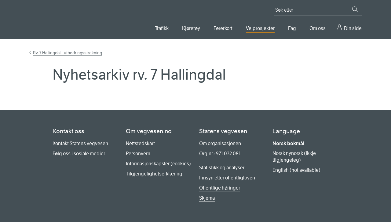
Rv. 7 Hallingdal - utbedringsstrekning (67, 52)
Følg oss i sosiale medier (79, 153)
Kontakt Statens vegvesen (80, 143)
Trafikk (162, 28)
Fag (292, 28)
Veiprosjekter (260, 28)
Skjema (207, 198)
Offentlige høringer (219, 188)
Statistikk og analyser (221, 168)
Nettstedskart (140, 143)
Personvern (138, 153)
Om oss (317, 28)
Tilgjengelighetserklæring (154, 174)
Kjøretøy (191, 28)
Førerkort (223, 28)
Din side (353, 28)
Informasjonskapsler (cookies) (158, 164)
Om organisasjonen (220, 143)
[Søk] (355, 9)
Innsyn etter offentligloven (227, 178)
